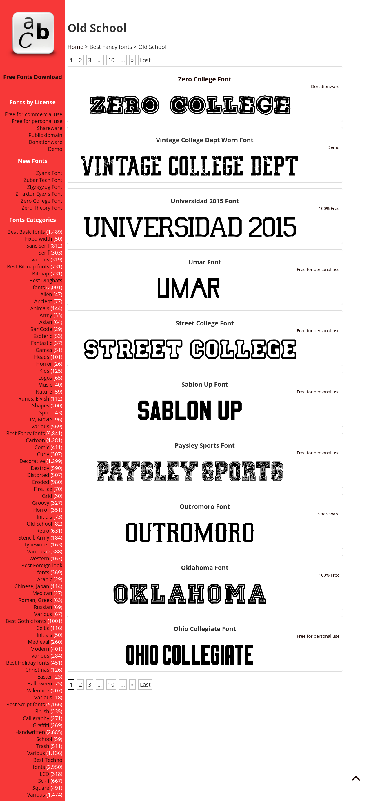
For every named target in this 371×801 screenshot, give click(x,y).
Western (39, 558)
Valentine (38, 690)
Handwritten (30, 732)
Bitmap (40, 273)
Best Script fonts (25, 704)
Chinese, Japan (31, 586)
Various (40, 259)
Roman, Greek (35, 600)
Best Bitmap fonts (28, 266)
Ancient (43, 301)
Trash (42, 746)
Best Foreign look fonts (41, 569)
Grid (47, 495)
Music (45, 384)
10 (111, 60)
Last (145, 60)
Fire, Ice (43, 488)
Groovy (40, 502)
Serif (44, 252)
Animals (39, 308)
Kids (44, 370)
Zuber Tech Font (43, 179)
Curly (43, 454)
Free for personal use (37, 121)
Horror (41, 509)
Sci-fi (43, 780)
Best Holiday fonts (27, 662)
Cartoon (35, 440)
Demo (55, 148)
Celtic (42, 627)
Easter (44, 676)
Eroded (40, 481)
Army (46, 315)
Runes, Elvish (33, 398)
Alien (46, 294)
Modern (39, 648)
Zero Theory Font (41, 207)
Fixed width (38, 238)
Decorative (32, 461)
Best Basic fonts (26, 231)
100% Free (329, 208)
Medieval (38, 641)
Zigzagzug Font (44, 186)
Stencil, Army (33, 537)
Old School (39, 523)
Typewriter (36, 544)
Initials (44, 516)
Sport (45, 412)
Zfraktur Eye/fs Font (38, 193)
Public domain (45, 134)
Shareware (49, 128)
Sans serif (37, 245)
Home (75, 47)
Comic (41, 447)
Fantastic (41, 342)
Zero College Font (41, 200)
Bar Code (41, 328)
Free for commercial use (33, 114)
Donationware (45, 141)
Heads (41, 356)
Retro (42, 530)
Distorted (38, 474)
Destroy (40, 467)
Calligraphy (36, 718)
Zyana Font (49, 172)
